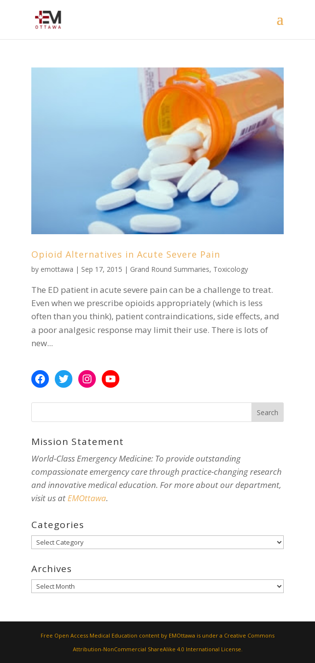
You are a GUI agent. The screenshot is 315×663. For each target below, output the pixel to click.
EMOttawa (87, 498)
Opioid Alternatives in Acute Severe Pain (125, 254)
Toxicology (230, 269)
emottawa (57, 269)
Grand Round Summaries (169, 269)
